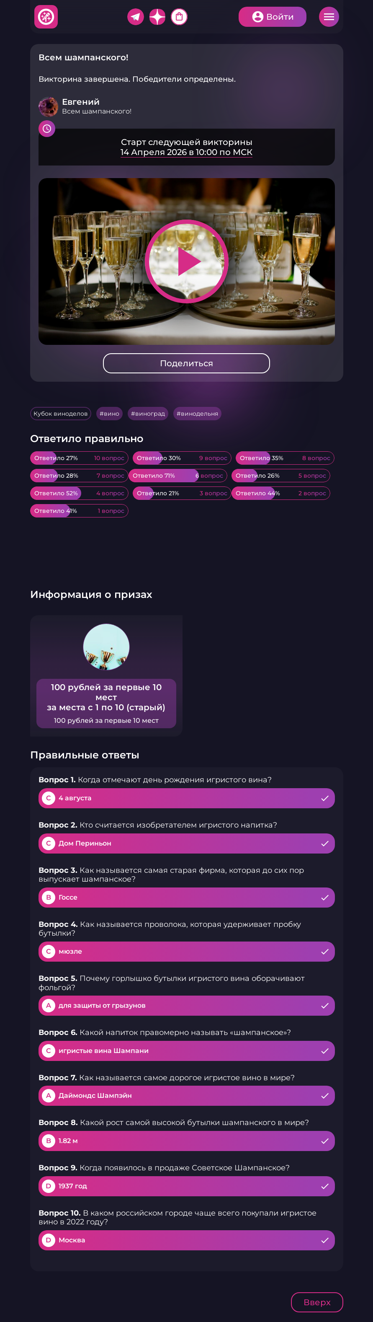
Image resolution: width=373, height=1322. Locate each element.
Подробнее (187, 147)
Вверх (317, 1302)
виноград (150, 413)
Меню (329, 17)
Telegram (136, 17)
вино (111, 413)
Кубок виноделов (60, 413)
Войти (280, 17)
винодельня (199, 413)
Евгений (81, 102)
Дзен (157, 17)
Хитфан (46, 16)
